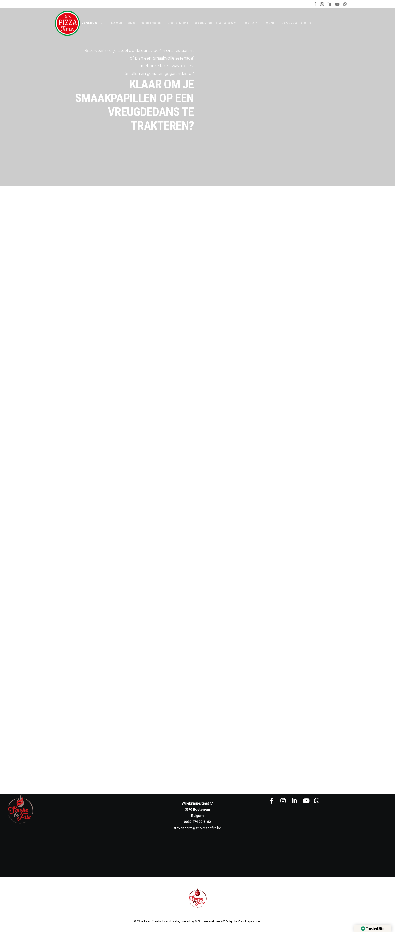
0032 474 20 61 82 (197, 822)
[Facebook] (315, 4)
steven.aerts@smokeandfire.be (197, 828)
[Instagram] (322, 4)
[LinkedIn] (329, 4)
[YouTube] (337, 4)
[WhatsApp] (345, 4)
